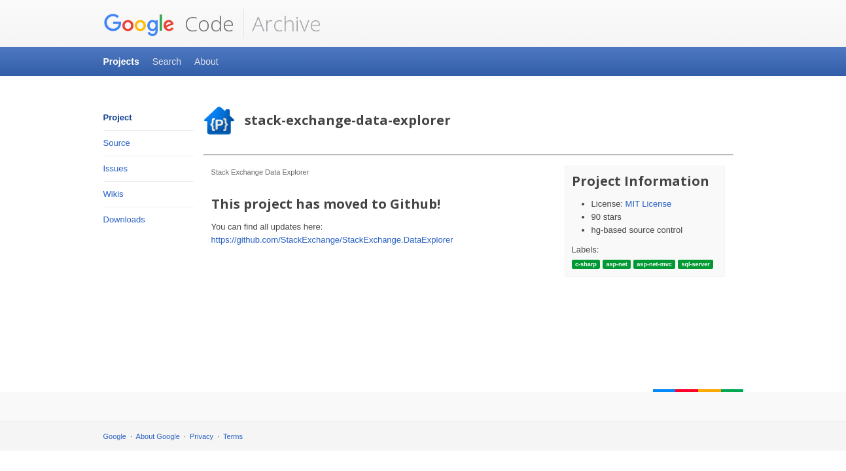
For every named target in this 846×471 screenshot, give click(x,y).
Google (114, 436)
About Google (158, 436)
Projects (121, 61)
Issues (115, 168)
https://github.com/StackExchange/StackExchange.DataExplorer (332, 240)
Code (168, 23)
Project (117, 117)
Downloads (124, 219)
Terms (233, 436)
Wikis (113, 194)
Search (166, 61)
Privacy (201, 436)
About (206, 61)
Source (116, 143)
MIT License (649, 204)
